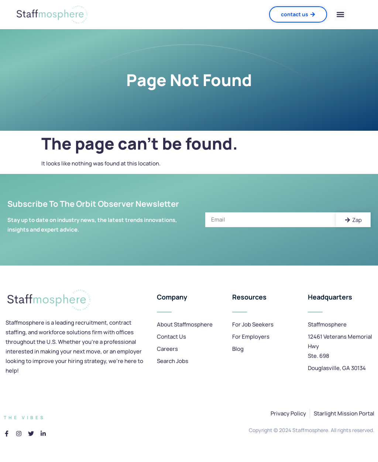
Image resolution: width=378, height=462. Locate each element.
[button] (340, 14)
